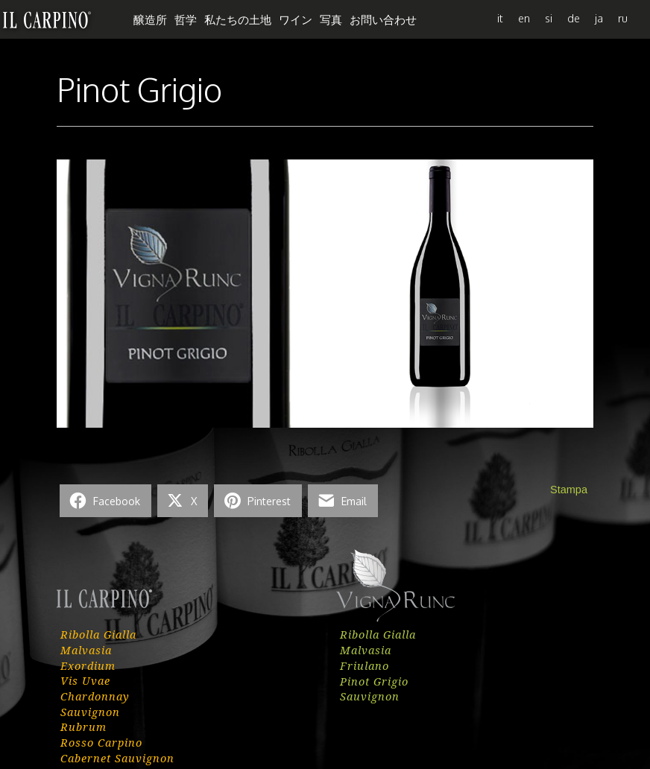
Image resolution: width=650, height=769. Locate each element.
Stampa (568, 490)
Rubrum (83, 726)
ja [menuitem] (599, 18)
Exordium (88, 665)
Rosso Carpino (101, 742)
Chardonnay (95, 696)
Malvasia (86, 649)
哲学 (185, 19)
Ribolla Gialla (98, 634)
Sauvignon (90, 711)
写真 (331, 19)
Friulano (364, 665)
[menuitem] (500, 17)
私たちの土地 (237, 19)
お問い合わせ (383, 19)
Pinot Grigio (374, 681)
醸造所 (150, 19)
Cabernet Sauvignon (117, 757)
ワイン (295, 19)
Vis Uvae (85, 680)
